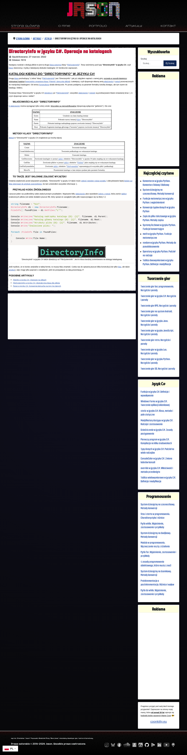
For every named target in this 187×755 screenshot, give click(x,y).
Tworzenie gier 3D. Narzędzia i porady (158, 369)
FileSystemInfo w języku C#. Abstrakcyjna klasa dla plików (36, 283)
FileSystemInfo (73, 65)
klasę (11, 68)
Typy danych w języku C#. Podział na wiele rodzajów (157, 451)
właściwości (108, 82)
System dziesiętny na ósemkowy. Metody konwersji (156, 573)
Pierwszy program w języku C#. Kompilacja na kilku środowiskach (156, 441)
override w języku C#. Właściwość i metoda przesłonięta (157, 470)
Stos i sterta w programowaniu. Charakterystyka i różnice (155, 516)
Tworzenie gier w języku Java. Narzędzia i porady (154, 323)
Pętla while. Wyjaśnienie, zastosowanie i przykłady (152, 526)
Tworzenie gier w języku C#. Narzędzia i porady (158, 298)
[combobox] (152, 63)
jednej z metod (104, 194)
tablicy (60, 159)
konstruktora (44, 85)
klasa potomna (55, 65)
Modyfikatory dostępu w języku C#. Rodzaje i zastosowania (157, 422)
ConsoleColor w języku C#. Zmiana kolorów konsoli (156, 460)
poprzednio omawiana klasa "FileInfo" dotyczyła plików (48, 82)
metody (92, 93)
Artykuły (133, 26)
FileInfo (80, 163)
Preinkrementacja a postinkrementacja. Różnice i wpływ (157, 583)
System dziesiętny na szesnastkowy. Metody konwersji (158, 506)
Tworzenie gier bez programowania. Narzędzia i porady (157, 288)
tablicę (124, 194)
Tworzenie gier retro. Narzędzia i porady (156, 342)
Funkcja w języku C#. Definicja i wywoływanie (155, 394)
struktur (12, 270)
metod (117, 82)
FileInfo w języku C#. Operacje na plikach (29, 280)
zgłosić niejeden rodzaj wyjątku (93, 181)
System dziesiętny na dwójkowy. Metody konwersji (156, 535)
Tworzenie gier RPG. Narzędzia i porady (158, 306)
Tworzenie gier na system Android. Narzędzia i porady (156, 313)
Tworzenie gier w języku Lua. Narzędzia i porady (154, 352)
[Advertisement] (72, 316)
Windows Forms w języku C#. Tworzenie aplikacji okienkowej (155, 403)
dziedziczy (48, 93)
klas (119, 267)
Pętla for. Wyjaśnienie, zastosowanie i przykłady (158, 554)
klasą (16, 78)
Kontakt (168, 26)
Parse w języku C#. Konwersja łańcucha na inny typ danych (37, 286)
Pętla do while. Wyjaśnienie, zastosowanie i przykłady (154, 592)
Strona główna (25, 26)
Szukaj (144, 59)
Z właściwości (14, 106)
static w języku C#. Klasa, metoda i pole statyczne (157, 413)
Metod (11, 138)
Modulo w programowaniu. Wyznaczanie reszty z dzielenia (155, 545)
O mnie (64, 26)
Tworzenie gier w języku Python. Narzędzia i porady (156, 361)
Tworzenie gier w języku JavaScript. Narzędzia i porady (157, 332)
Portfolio (98, 26)
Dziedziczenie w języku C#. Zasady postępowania (157, 432)
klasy (79, 120)
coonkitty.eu (158, 721)
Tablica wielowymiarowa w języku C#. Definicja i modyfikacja (158, 480)
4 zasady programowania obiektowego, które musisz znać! (156, 564)
